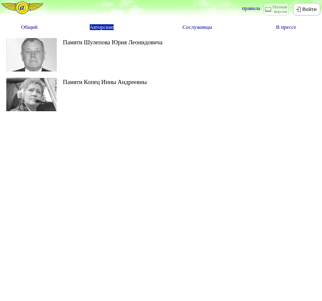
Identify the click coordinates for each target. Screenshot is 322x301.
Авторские (102, 27)
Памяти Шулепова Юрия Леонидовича (112, 42)
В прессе (286, 27)
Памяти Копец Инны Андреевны (105, 82)
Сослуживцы (197, 27)
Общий (29, 27)
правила (251, 8)
